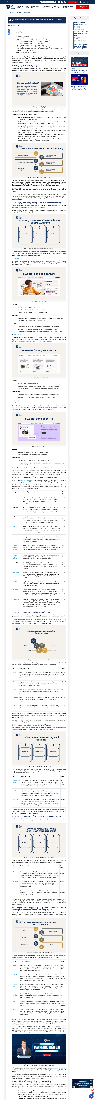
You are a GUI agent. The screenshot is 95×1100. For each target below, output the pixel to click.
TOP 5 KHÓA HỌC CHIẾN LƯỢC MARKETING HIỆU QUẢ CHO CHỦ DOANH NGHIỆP (79, 70)
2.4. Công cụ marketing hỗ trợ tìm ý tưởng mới (30, 45)
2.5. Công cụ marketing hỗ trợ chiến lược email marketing (33, 47)
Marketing (27, 12)
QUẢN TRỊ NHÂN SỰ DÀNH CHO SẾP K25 (80, 23)
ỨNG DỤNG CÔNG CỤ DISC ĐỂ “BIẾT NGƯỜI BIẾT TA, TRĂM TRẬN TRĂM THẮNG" (78, 88)
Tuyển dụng (72, 2)
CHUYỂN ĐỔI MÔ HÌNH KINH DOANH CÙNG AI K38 (81, 33)
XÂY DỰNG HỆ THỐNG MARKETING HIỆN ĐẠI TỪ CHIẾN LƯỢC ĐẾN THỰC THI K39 (81, 47)
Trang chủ (10, 12)
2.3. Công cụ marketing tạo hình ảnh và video (30, 43)
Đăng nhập (84, 2)
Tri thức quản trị (18, 12)
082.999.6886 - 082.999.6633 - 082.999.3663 (19, 2)
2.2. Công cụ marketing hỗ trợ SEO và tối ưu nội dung (32, 41)
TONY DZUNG (13, 25)
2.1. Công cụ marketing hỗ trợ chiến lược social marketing (33, 40)
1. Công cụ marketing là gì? (23, 36)
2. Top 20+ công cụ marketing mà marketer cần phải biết (32, 38)
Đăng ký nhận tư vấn (82, 7)
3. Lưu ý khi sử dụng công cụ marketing (27, 52)
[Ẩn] (21, 32)
